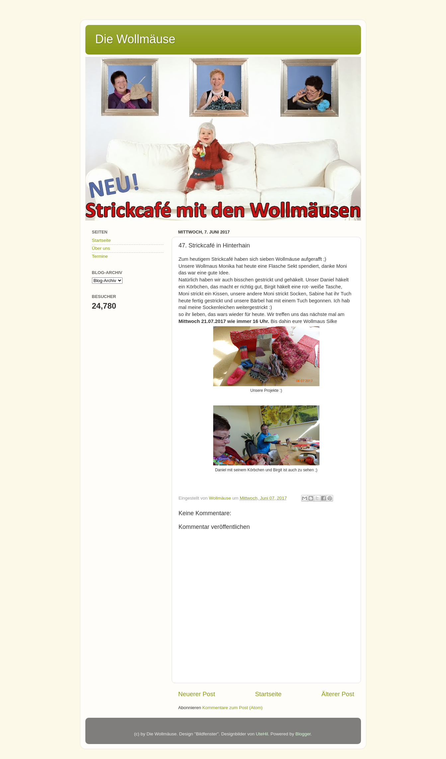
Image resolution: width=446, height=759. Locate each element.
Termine (100, 256)
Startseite (268, 693)
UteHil (262, 733)
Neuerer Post (196, 693)
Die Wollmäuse (135, 39)
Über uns (101, 248)
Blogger (303, 733)
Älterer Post (337, 693)
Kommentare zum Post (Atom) (232, 707)
